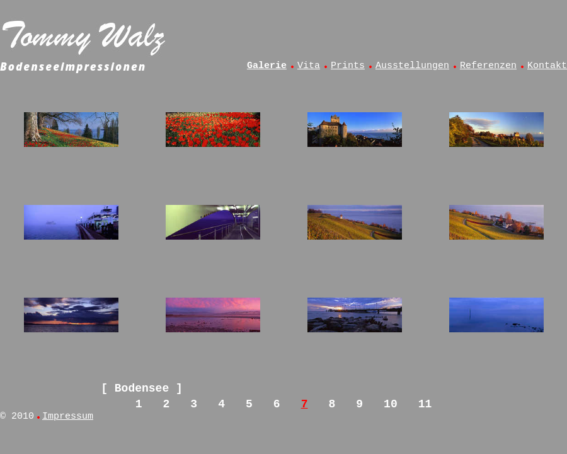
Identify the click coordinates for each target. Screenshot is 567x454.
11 (425, 404)
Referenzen (488, 66)
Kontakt (547, 66)
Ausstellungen (412, 66)
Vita (308, 66)
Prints (348, 66)
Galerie (267, 66)
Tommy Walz (85, 35)
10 (391, 404)
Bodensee (142, 388)
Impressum (67, 416)
